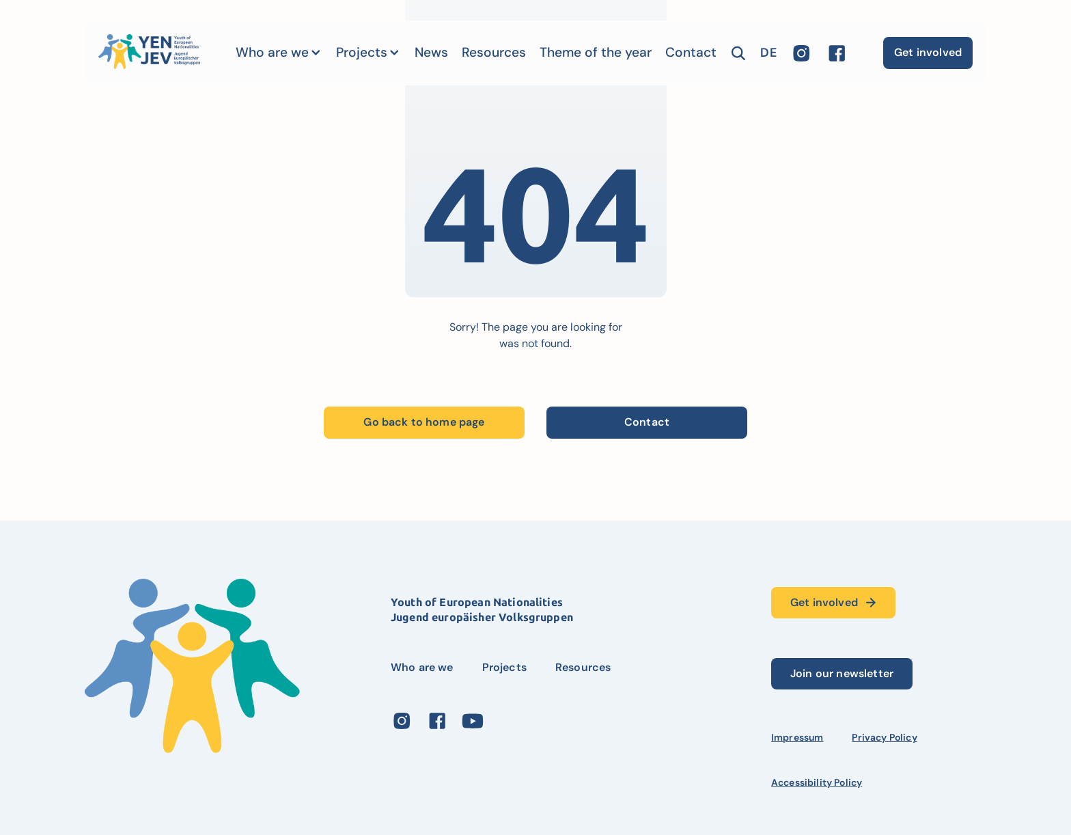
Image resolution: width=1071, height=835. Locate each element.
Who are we (272, 52)
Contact (691, 52)
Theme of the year (596, 52)
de (768, 52)
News (431, 52)
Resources (494, 52)
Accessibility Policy (816, 782)
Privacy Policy (884, 737)
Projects (361, 52)
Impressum (797, 737)
